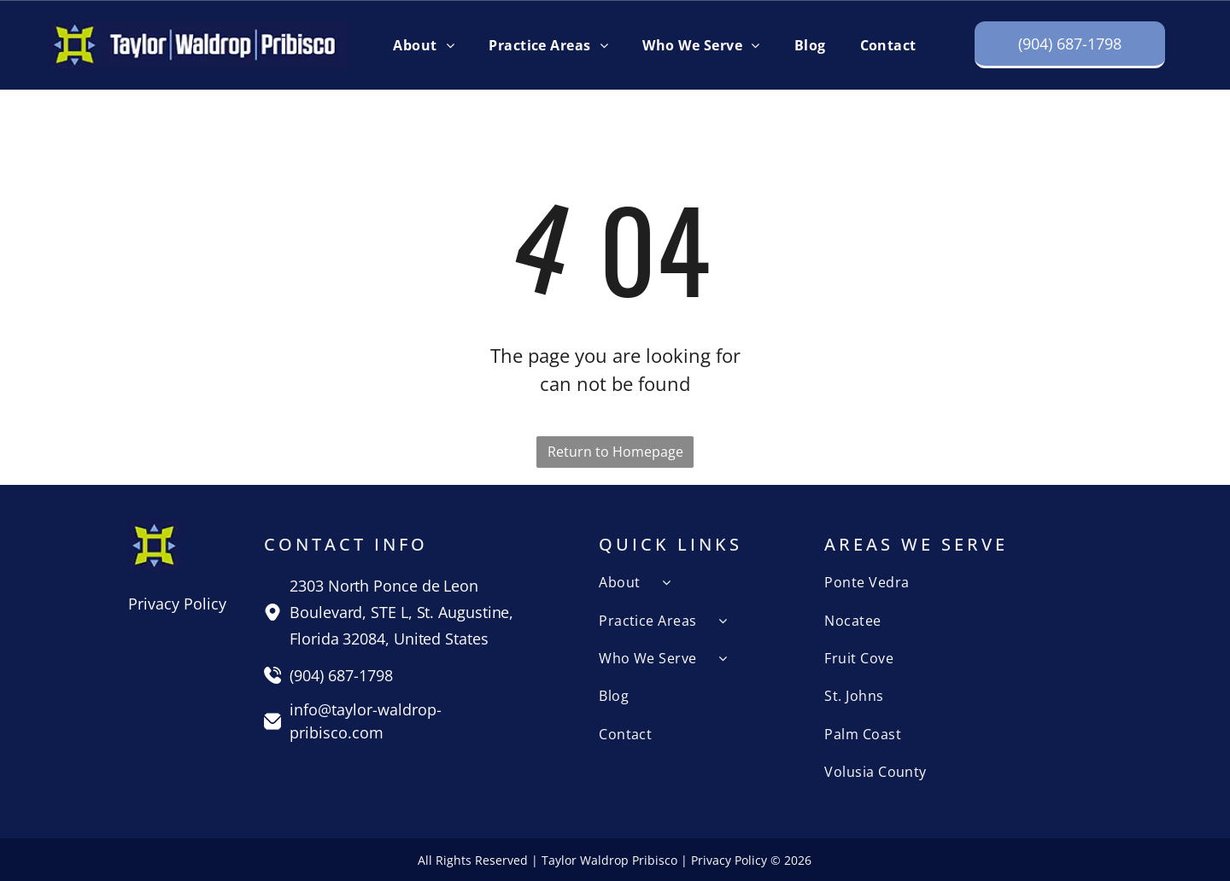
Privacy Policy (177, 603)
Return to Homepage (615, 451)
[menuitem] (424, 44)
